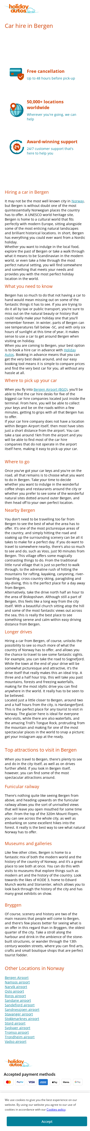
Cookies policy (56, 1109)
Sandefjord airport (20, 1005)
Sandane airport (18, 1000)
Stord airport (15, 1023)
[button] (85, 8)
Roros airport (15, 996)
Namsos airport (17, 982)
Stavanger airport (19, 1014)
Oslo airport (14, 991)
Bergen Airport (17, 977)
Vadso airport (15, 1041)
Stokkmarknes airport (22, 1018)
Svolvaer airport (17, 1028)
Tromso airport (17, 1032)
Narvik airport (16, 986)
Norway (78, 201)
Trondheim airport (20, 1037)
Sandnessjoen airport (22, 1009)
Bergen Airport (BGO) (50, 389)
